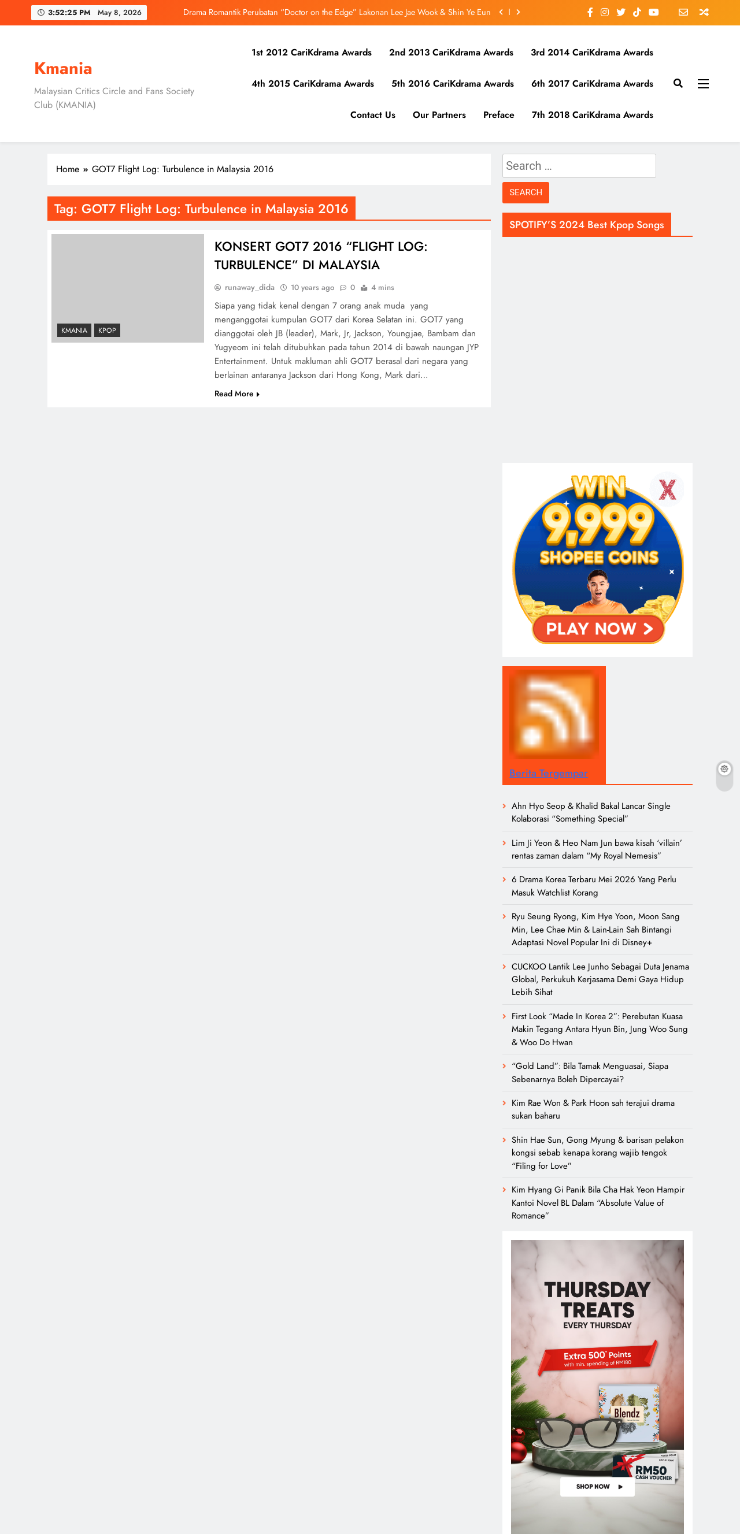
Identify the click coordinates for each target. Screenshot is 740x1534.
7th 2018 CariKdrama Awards (592, 114)
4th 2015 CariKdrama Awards (312, 83)
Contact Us (372, 114)
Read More (237, 393)
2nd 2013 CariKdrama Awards (451, 52)
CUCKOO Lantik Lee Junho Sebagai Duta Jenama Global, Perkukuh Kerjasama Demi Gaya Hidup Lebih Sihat (600, 979)
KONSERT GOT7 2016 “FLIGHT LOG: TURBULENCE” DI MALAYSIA (321, 255)
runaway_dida (250, 287)
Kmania (63, 68)
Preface (499, 114)
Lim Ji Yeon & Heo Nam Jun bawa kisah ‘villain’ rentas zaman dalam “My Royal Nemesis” (597, 849)
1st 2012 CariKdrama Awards (311, 52)
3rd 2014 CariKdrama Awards (592, 52)
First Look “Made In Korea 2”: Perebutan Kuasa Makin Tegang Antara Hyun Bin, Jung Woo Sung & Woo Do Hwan (600, 1029)
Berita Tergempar (548, 773)
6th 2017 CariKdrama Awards (592, 83)
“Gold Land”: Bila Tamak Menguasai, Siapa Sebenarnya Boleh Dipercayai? (590, 1072)
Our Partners (439, 114)
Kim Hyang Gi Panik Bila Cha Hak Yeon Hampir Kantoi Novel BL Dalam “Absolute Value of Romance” (598, 1202)
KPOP (107, 330)
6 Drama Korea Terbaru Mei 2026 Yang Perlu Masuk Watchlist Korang (594, 885)
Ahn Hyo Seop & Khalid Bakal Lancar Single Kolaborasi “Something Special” (591, 812)
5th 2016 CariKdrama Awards (452, 83)
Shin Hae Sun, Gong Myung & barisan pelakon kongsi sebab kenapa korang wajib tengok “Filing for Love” (598, 1153)
